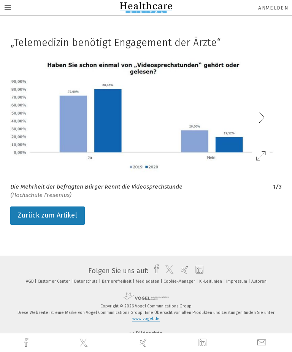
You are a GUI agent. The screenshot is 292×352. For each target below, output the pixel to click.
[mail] (262, 343)
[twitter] (84, 343)
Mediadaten (148, 281)
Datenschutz (86, 281)
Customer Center (54, 281)
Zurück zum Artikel (47, 215)
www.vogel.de (146, 318)
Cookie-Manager (179, 281)
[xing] (144, 342)
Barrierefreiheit (117, 281)
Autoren (259, 281)
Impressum (237, 281)
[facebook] (27, 343)
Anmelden (273, 8)
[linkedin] (203, 343)
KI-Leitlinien (211, 281)
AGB (30, 281)
